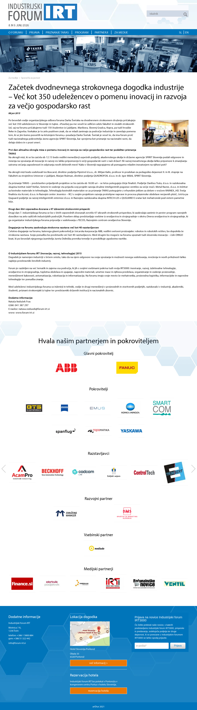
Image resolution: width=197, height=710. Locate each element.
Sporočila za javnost (30, 77)
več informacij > (98, 663)
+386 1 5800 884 (25, 635)
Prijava (178, 645)
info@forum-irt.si (17, 643)
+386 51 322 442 (22, 638)
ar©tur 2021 (98, 706)
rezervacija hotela (98, 690)
